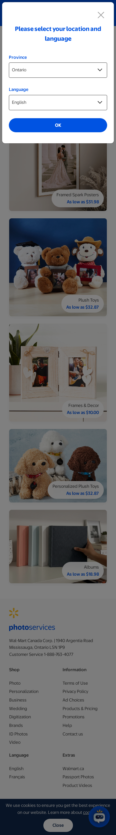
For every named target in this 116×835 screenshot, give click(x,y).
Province (18, 57)
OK (58, 125)
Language (18, 89)
